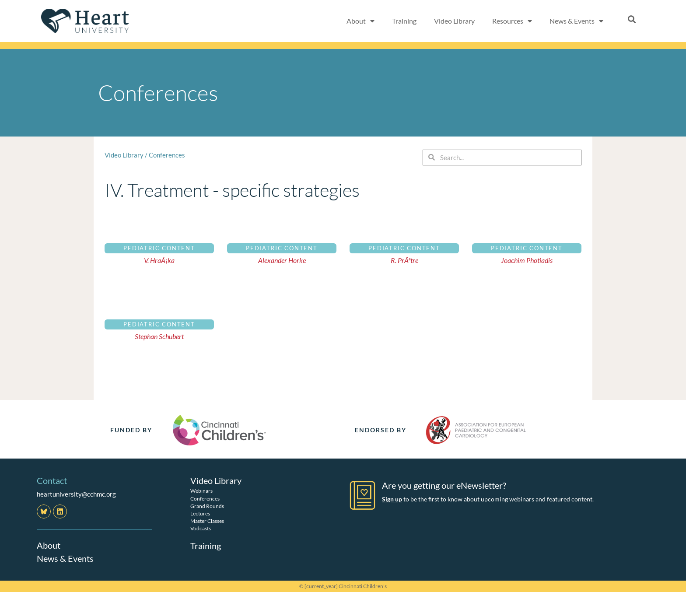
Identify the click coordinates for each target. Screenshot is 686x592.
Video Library (454, 21)
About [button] (360, 21)
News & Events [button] (576, 21)
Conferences (167, 155)
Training (404, 21)
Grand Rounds (207, 505)
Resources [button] (512, 21)
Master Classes (207, 521)
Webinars (201, 490)
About (48, 545)
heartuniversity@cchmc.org (76, 494)
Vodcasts (200, 528)
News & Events (65, 558)
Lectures (200, 513)
